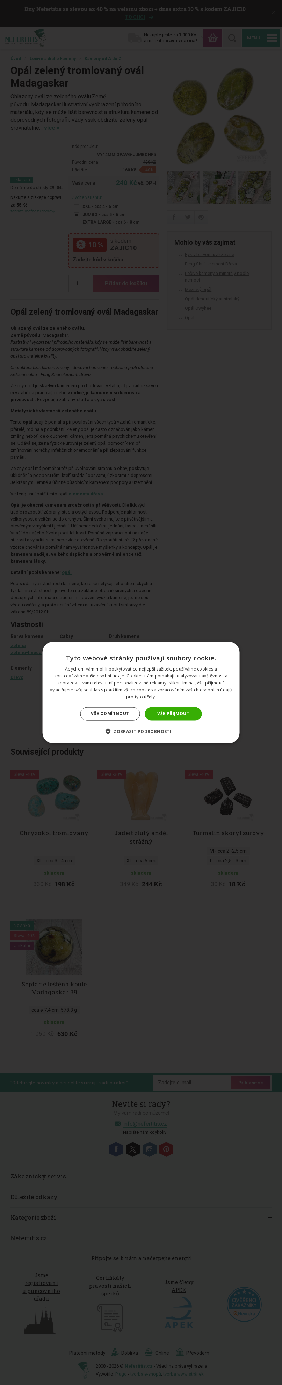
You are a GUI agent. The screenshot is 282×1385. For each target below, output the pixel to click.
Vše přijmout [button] (173, 714)
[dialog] (141, 692)
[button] (141, 730)
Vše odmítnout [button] (110, 714)
